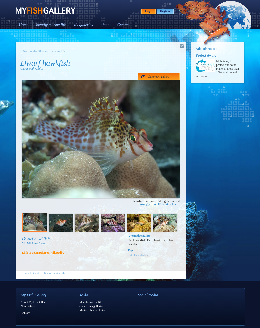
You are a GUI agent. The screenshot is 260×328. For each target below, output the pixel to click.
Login (148, 11)
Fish (130, 255)
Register (165, 11)
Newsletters (28, 306)
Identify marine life (51, 25)
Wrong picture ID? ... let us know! (160, 204)
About (105, 25)
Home (23, 25)
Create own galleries (91, 306)
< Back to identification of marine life (42, 51)
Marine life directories (92, 310)
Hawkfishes (141, 255)
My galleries (83, 25)
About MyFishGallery (33, 302)
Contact (123, 25)
